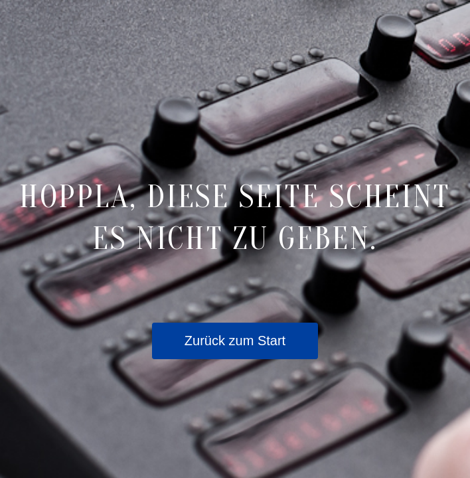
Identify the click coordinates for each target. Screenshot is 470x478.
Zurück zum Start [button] (235, 340)
